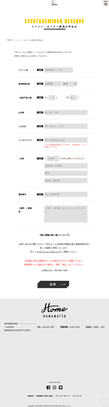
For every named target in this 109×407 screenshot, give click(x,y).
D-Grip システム (66, 406)
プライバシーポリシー (49, 252)
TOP (9, 40)
